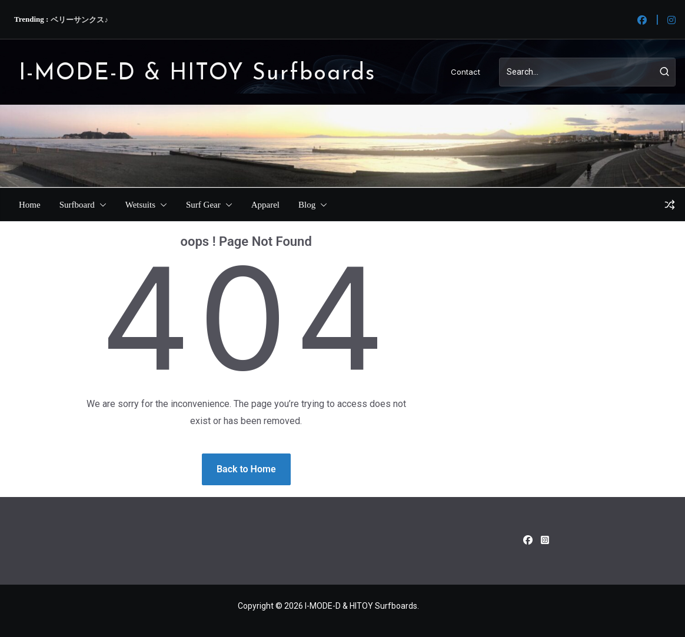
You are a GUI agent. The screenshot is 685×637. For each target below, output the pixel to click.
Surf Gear (203, 204)
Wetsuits (140, 204)
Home (30, 204)
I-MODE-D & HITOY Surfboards (197, 73)
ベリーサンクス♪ (79, 19)
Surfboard (77, 204)
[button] (101, 205)
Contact (465, 71)
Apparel (265, 204)
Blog (306, 204)
